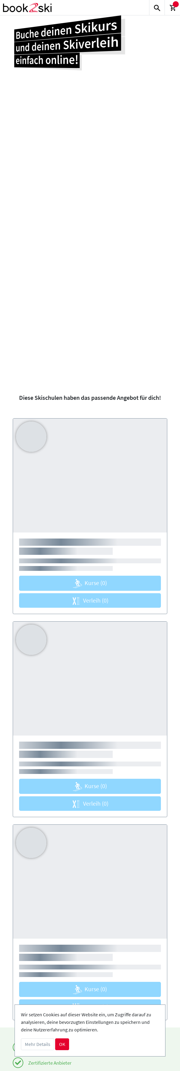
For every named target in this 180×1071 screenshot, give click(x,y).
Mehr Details (37, 1044)
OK (62, 1044)
